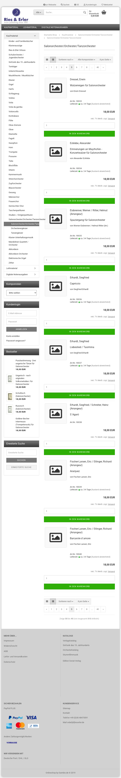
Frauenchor (14, 202)
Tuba (11, 162)
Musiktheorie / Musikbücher (21, 76)
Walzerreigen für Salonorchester (87, 86)
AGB (6, 652)
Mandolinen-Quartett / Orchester (18, 244)
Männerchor (14, 198)
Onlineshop (51, 774)
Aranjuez (75, 472)
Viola (11, 103)
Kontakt (66, 714)
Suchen (65, 5)
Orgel (11, 86)
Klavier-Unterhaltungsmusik (21, 238)
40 (98, 68)
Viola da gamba (15, 108)
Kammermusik (15, 175)
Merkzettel (106, 5)
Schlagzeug (14, 94)
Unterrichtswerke (16, 72)
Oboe (11, 130)
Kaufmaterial (11, 28)
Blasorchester (15, 189)
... (92, 68)
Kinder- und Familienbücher (21, 42)
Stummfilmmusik (70, 656)
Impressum (9, 642)
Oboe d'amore (15, 126)
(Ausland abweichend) (100, 105)
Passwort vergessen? (16, 342)
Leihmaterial (30, 28)
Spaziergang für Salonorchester (87, 221)
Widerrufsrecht (10, 647)
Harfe (11, 90)
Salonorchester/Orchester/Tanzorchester (24, 220)
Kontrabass (14, 117)
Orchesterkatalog (70, 651)
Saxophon (13, 144)
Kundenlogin (90, 5)
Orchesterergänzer (19, 229)
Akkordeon (13, 250)
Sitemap (66, 709)
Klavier (12, 81)
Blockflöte (13, 166)
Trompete (13, 153)
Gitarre (12, 171)
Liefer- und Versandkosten (15, 657)
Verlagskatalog (69, 642)
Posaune (13, 157)
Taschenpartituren (17, 211)
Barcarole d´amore (80, 539)
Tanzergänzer (17, 234)
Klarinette (13, 135)
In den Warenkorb (79, 135)
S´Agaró (74, 415)
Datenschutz (9, 663)
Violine (12, 99)
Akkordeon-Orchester (18, 255)
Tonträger (13, 67)
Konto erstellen (13, 337)
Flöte (11, 121)
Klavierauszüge (15, 46)
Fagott (11, 139)
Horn (11, 148)
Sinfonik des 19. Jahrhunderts (22, 63)
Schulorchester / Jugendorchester (16, 57)
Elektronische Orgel (17, 259)
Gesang (12, 193)
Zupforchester (15, 184)
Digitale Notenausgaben (55, 28)
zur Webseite (49, 5)
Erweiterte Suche (21, 468)
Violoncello (13, 112)
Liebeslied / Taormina (82, 348)
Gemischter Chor (16, 207)
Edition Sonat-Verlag (72, 662)
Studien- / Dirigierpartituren (21, 216)
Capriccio (75, 284)
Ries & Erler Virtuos (17, 51)
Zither (11, 264)
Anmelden (21, 330)
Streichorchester (16, 180)
